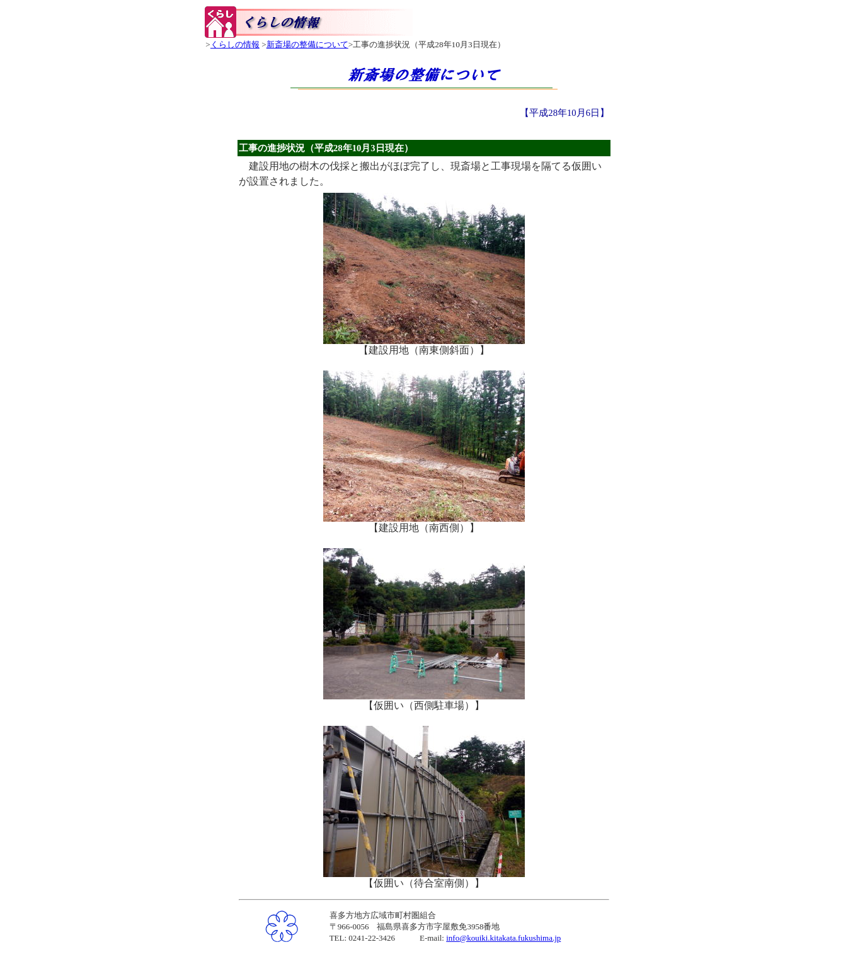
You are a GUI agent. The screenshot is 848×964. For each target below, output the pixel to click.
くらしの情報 (235, 44)
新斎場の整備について (307, 44)
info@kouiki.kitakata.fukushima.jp (503, 938)
